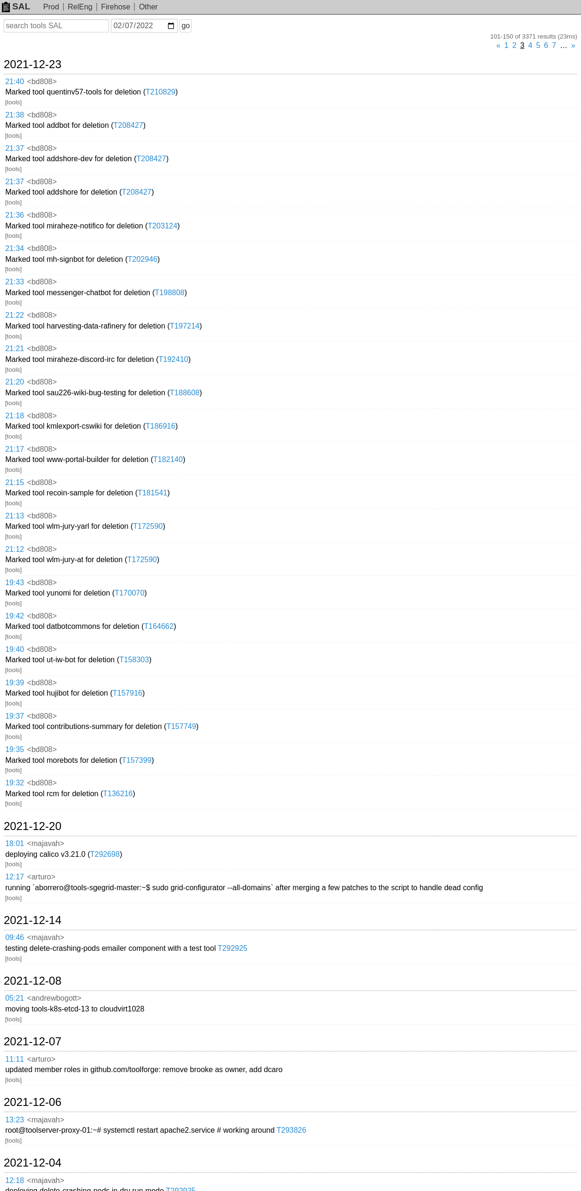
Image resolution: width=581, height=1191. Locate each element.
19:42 (14, 616)
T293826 (291, 1130)
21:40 (14, 82)
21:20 (14, 382)
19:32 (14, 783)
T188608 (185, 393)
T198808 (170, 293)
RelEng (80, 7)
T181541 (152, 493)
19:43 (14, 583)
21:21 (14, 349)
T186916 (160, 426)
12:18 (14, 1180)
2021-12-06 (33, 1102)
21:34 (14, 248)
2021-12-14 (33, 920)
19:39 (14, 683)
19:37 (14, 716)
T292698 (105, 854)
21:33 (14, 282)
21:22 (14, 315)
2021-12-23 (33, 64)
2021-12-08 (33, 981)
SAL (16, 6)
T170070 (129, 593)
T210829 (160, 92)
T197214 (185, 326)
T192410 (173, 359)
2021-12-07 (33, 1041)
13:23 (14, 1120)
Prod (51, 7)
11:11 (14, 1059)
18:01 (14, 843)
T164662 (158, 626)
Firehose (115, 7)
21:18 (14, 416)
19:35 (14, 749)
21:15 (14, 482)
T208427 (128, 125)
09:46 (14, 937)
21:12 (14, 549)
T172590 (148, 526)
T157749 (181, 726)
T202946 (142, 259)
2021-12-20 (33, 826)
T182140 (168, 459)
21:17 (14, 449)
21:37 (14, 148)
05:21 (14, 998)
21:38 (14, 115)
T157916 (127, 693)
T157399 (136, 760)
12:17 (14, 877)
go (185, 26)
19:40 (14, 649)
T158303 (134, 660)
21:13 (14, 516)
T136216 (117, 794)
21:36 (14, 215)
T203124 (162, 226)
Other (148, 7)
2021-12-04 (33, 1163)
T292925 (233, 948)
